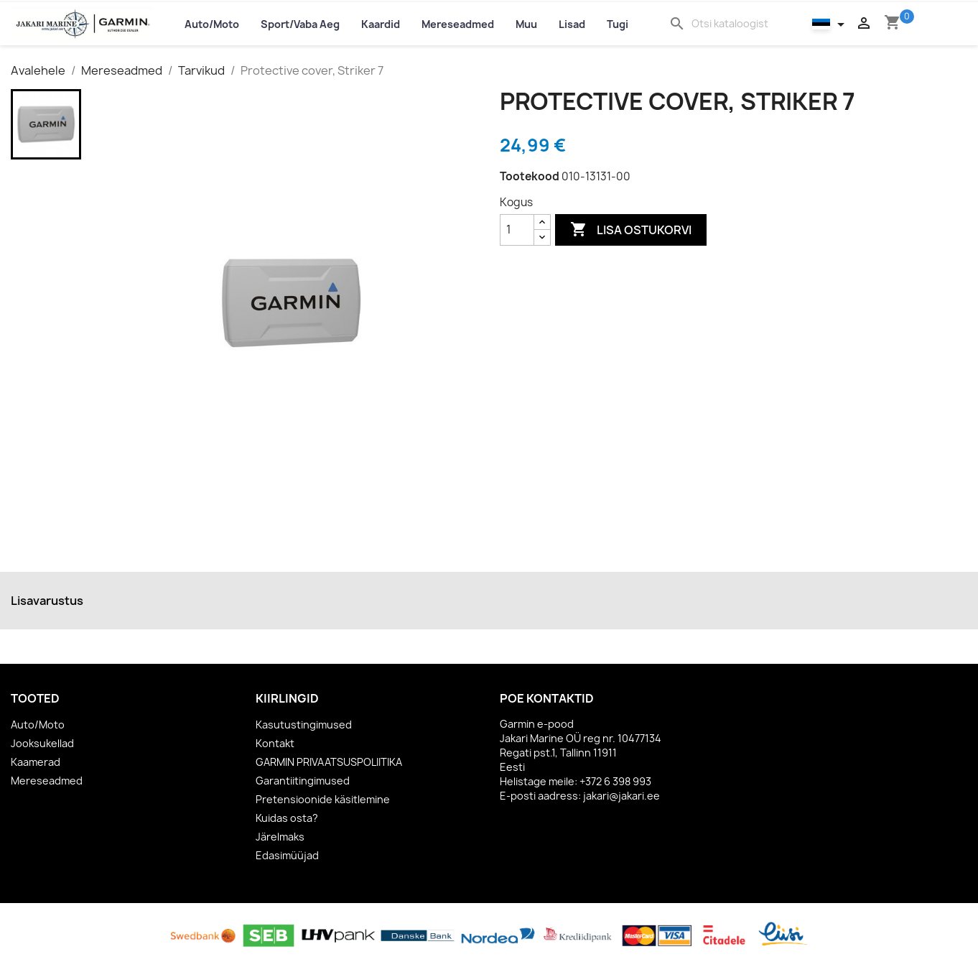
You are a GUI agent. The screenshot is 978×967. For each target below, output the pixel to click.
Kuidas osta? (287, 818)
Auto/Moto (38, 724)
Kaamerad (35, 762)
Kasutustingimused (304, 724)
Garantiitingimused (303, 780)
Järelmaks (280, 836)
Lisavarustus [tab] (47, 601)
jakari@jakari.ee (621, 795)
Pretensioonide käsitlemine (323, 799)
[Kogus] (517, 230)
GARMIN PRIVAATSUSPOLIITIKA (329, 762)
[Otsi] (737, 23)
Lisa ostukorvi (630, 230)
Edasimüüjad (287, 855)
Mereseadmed (47, 780)
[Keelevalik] (830, 23)
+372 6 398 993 (615, 781)
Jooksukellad (42, 743)
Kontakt (275, 743)
